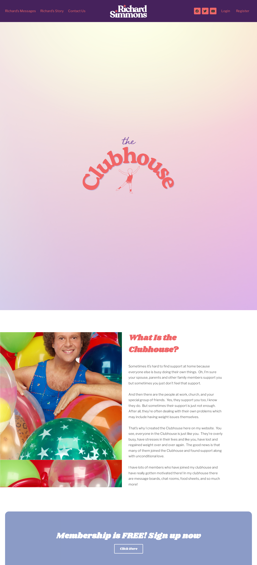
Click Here (128, 548)
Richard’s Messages (20, 11)
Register (242, 11)
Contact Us (77, 11)
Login (225, 11)
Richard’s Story (52, 11)
